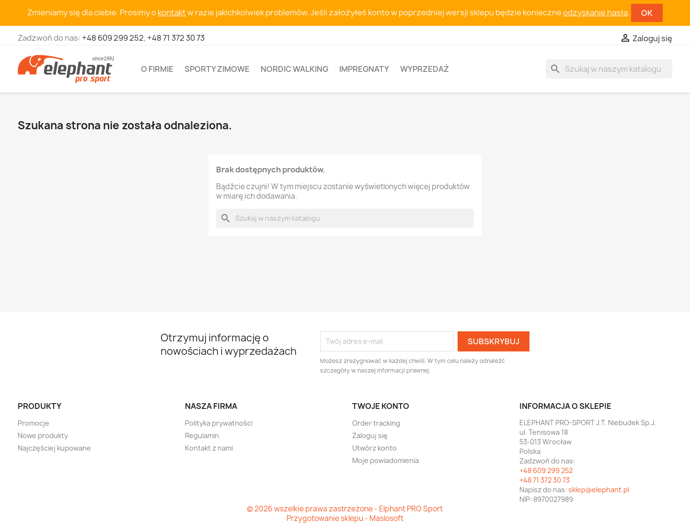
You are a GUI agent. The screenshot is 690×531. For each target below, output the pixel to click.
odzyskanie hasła (595, 12)
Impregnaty (364, 69)
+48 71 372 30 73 (176, 38)
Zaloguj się (370, 435)
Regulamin (202, 435)
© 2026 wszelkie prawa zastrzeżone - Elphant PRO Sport (345, 509)
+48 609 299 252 (113, 38)
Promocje (33, 423)
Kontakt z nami (209, 447)
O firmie (157, 69)
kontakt (172, 12)
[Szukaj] (609, 69)
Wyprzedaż (424, 69)
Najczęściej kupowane (54, 447)
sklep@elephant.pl (598, 489)
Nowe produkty (43, 435)
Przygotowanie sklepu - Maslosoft (345, 518)
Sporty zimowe (217, 69)
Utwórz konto (374, 447)
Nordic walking (294, 69)
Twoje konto (380, 406)
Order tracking (376, 423)
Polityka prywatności (219, 423)
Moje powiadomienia (385, 460)
